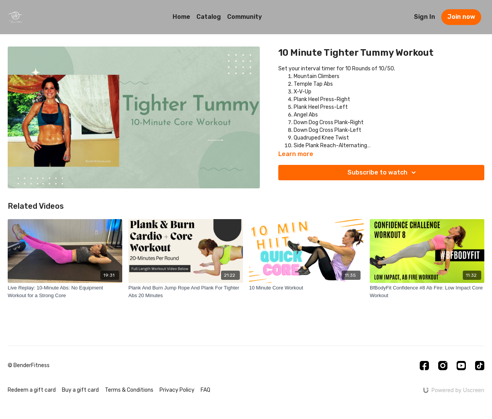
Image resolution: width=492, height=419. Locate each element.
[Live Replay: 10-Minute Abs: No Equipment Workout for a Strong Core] (65, 291)
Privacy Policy (177, 390)
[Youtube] (461, 365)
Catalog (208, 16)
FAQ (205, 390)
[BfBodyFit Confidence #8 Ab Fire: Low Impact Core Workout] (427, 291)
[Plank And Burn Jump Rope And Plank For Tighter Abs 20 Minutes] (185, 291)
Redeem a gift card (32, 390)
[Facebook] (424, 365)
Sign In (424, 16)
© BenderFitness (29, 365)
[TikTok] (479, 365)
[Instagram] (442, 365)
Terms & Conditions (129, 390)
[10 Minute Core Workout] (306, 288)
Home (181, 16)
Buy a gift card (80, 390)
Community (244, 16)
